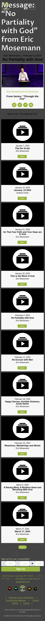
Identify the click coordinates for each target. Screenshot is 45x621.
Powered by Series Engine (22, 553)
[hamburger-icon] (32, 6)
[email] (39, 563)
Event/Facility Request (16, 600)
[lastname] (25, 563)
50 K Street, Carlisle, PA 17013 (18, 576)
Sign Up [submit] (20, 569)
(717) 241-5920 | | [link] (22, 579)
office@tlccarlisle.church (27, 578)
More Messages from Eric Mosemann (23, 92)
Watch (22, 156)
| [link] (6, 597)
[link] (8, 597)
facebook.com (23, 581)
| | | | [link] (22, 600)
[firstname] (10, 563)
